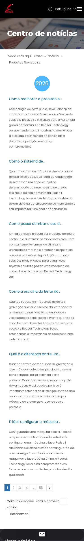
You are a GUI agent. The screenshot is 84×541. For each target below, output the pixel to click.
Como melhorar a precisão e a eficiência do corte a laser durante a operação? (34, 99)
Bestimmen (19, 514)
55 (41, 488)
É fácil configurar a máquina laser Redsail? (33, 422)
